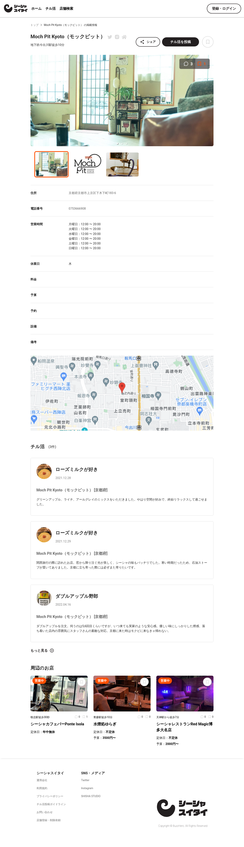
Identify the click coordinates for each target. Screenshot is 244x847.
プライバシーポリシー (50, 796)
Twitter (85, 780)
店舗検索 (66, 8)
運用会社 (42, 780)
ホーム (36, 8)
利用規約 (42, 788)
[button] (117, 143)
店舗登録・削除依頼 (49, 820)
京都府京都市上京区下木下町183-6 (92, 193)
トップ (34, 24)
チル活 (50, 8)
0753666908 (77, 208)
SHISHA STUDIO (91, 796)
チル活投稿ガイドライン (51, 804)
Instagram (87, 788)
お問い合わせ (45, 812)
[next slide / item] (211, 101)
